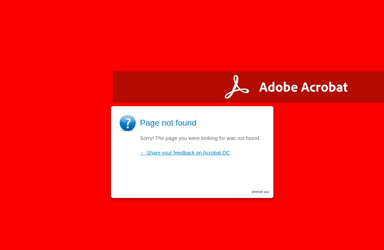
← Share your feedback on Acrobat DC (185, 153)
